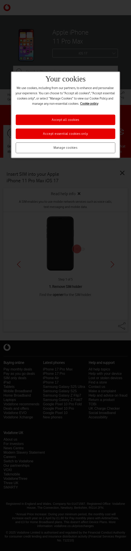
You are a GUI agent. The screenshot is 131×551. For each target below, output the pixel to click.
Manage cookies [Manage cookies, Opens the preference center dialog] (65, 148)
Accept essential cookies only (65, 134)
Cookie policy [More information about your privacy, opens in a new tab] (89, 104)
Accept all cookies (65, 120)
